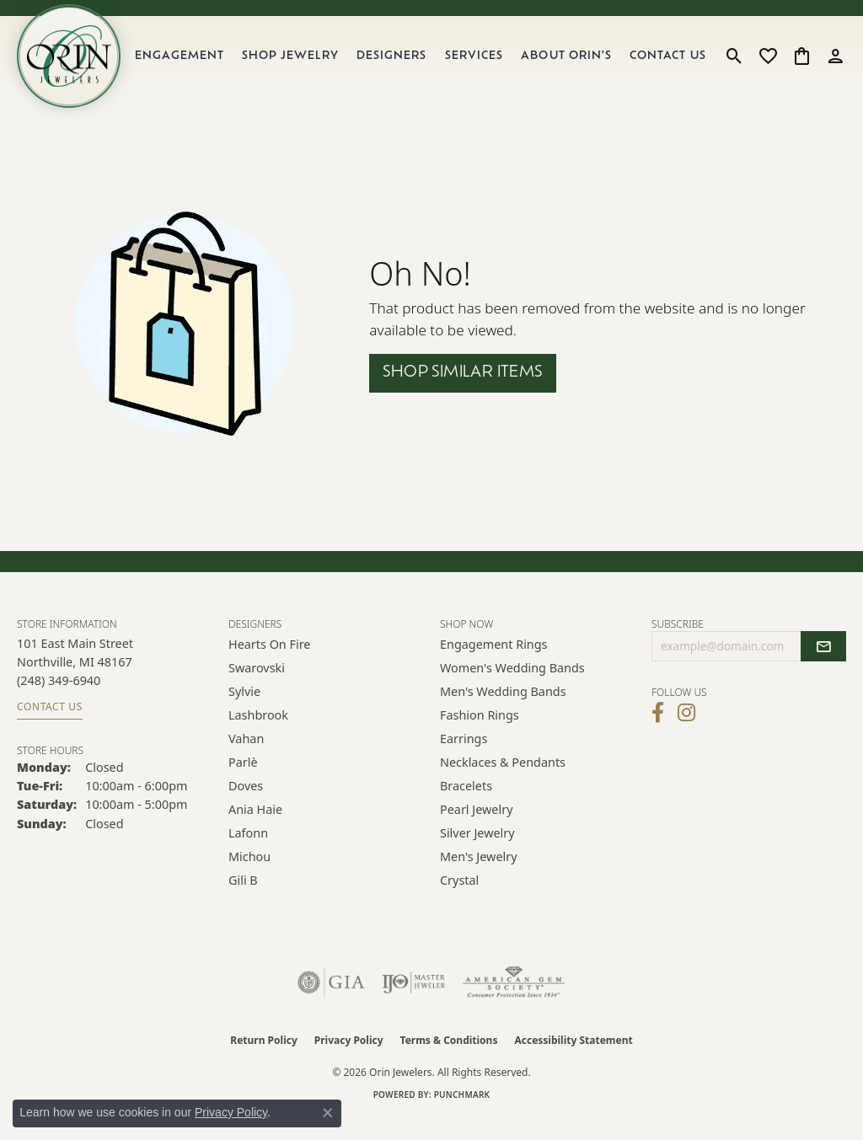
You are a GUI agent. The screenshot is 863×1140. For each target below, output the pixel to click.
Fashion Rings (479, 736)
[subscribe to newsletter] (823, 667)
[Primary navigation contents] (433, 66)
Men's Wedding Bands (503, 712)
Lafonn (248, 854)
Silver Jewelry (477, 854)
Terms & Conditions (449, 1061)
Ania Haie (255, 830)
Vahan (246, 760)
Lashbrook (258, 736)
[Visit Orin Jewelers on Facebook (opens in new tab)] (657, 734)
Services (487, 67)
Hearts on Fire (269, 665)
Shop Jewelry (309, 67)
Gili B (243, 901)
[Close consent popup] (328, 1113)
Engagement (202, 67)
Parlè (243, 783)
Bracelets (466, 807)
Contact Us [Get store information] (50, 727)
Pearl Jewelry (476, 830)
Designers (407, 67)
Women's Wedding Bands (512, 689)
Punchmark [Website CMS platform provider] (462, 1115)
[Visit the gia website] (331, 1003)
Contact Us (671, 67)
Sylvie (244, 712)
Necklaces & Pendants (503, 783)
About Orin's (576, 67)
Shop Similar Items (462, 394)
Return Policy (263, 1061)
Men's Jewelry (478, 878)
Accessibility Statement (573, 1061)
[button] (734, 66)
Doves (245, 807)
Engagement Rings (494, 665)
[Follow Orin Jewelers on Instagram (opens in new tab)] (686, 734)
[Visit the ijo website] (413, 1003)
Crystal (459, 901)
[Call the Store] (58, 701)
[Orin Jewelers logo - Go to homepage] (83, 67)
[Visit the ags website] (514, 1003)
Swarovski (256, 689)
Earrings (463, 760)
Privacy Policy (348, 1061)
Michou (249, 878)
